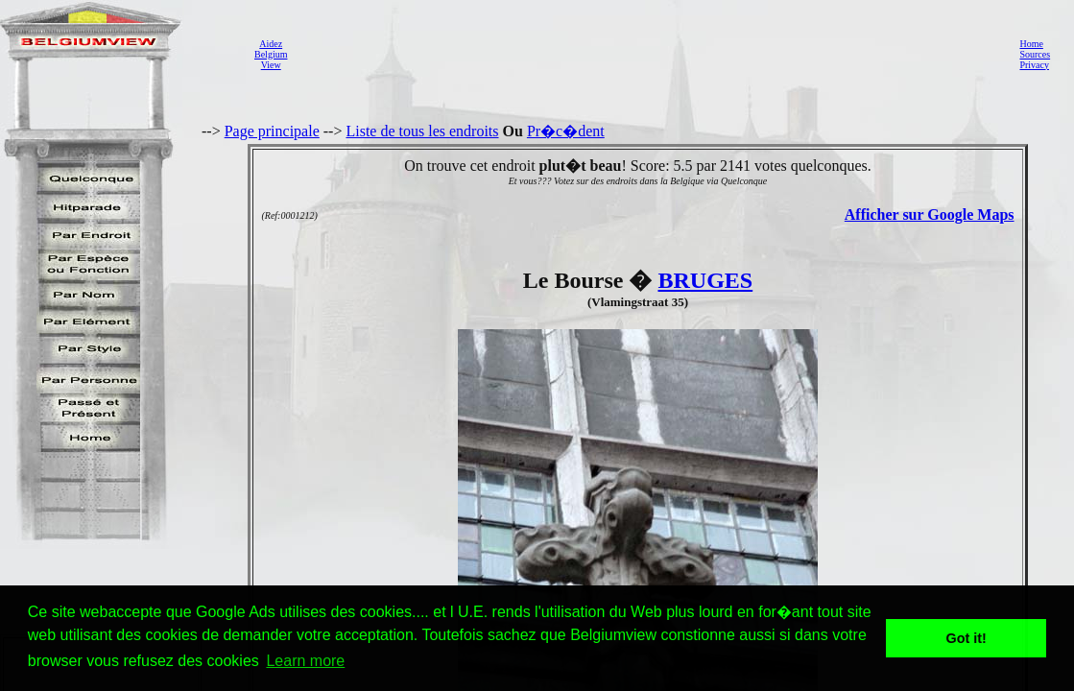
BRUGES (704, 280)
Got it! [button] (966, 638)
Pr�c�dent (566, 131)
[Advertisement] (647, 54)
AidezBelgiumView (270, 54)
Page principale (272, 131)
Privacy (1034, 65)
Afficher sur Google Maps (929, 214)
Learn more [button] (305, 661)
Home (1030, 43)
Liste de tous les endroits (422, 131)
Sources (1034, 54)
